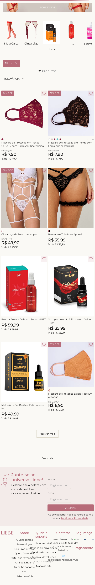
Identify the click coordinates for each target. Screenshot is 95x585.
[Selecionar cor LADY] (49, 390)
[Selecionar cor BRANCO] (49, 139)
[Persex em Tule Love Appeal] (71, 208)
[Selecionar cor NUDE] (52, 139)
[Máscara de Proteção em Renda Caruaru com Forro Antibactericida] (24, 125)
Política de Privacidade (74, 518)
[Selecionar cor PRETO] (49, 231)
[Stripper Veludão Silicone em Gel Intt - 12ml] (71, 295)
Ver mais (47, 458)
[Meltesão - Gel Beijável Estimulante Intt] (24, 381)
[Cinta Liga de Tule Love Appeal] (24, 208)
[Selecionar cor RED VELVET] (60, 139)
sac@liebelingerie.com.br (63, 559)
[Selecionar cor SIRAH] (2, 139)
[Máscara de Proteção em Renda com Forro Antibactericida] (71, 125)
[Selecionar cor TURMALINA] (57, 139)
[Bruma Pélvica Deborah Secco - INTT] (24, 295)
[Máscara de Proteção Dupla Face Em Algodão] (71, 381)
